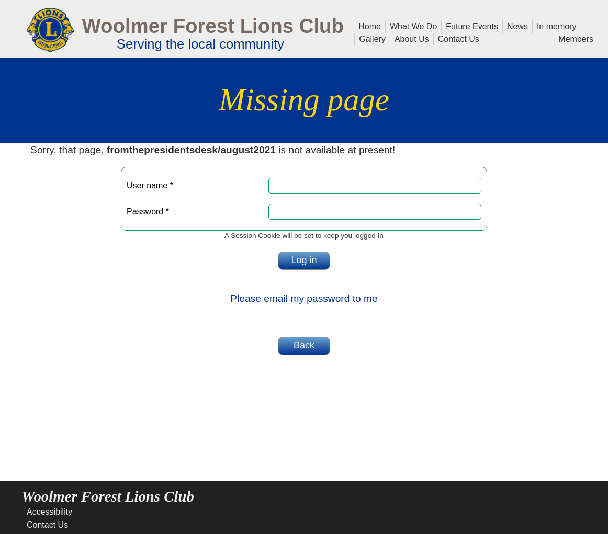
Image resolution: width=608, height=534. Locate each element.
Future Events (470, 25)
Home (369, 25)
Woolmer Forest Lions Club (213, 26)
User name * (150, 185)
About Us (409, 38)
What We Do (411, 25)
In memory (557, 25)
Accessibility (49, 511)
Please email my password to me (304, 298)
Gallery (370, 38)
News (515, 25)
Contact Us (456, 38)
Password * (148, 211)
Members (576, 38)
